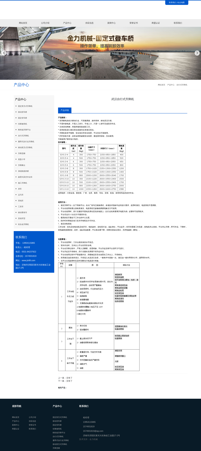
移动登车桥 (21, 112)
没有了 (69, 378)
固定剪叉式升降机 (23, 106)
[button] (96, 77)
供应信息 (89, 23)
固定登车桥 (21, 118)
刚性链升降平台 (23, 130)
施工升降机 (21, 183)
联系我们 (172, 2)
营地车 (19, 200)
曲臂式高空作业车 (23, 177)
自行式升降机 (182, 85)
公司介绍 (45, 23)
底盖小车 (20, 159)
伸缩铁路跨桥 (22, 171)
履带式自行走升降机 (24, 141)
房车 (18, 189)
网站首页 (23, 23)
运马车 (19, 195)
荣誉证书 (134, 23)
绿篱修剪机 (21, 124)
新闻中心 (111, 23)
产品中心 (67, 23)
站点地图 (181, 2)
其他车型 (20, 218)
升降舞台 (20, 165)
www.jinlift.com (28, 260)
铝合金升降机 (22, 224)
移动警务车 (21, 212)
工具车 (19, 206)
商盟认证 (156, 23)
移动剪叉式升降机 (23, 147)
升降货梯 (20, 153)
